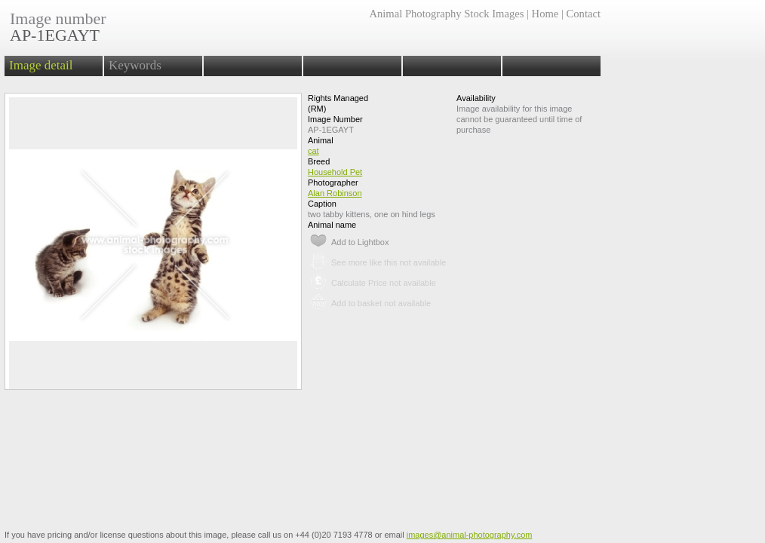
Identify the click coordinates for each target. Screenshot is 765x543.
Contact (584, 14)
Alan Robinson (335, 193)
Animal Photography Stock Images (446, 14)
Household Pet (335, 171)
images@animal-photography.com (470, 534)
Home (545, 14)
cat (313, 150)
